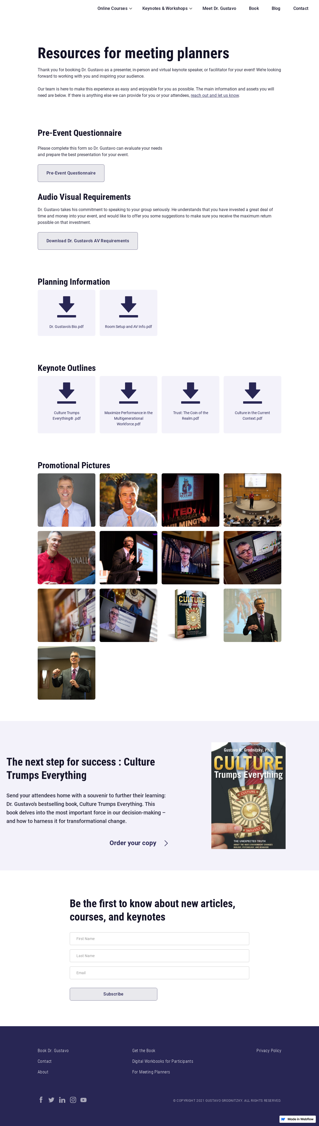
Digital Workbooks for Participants (162, 1061)
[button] (113, 8)
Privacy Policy (268, 1050)
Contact (45, 1061)
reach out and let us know (215, 95)
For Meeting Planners (151, 1072)
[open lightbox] (66, 500)
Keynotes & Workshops (165, 8)
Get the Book (143, 1050)
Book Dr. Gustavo (53, 1050)
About (43, 1072)
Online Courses (112, 8)
